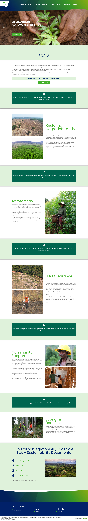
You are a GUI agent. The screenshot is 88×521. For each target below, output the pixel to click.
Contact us (75, 4)
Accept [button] (84, 518)
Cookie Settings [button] (78, 518)
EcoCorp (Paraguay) (41, 4)
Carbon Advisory (56, 4)
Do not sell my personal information (8, 519)
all (68, 298)
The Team (67, 4)
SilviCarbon (22, 4)
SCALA (30, 4)
